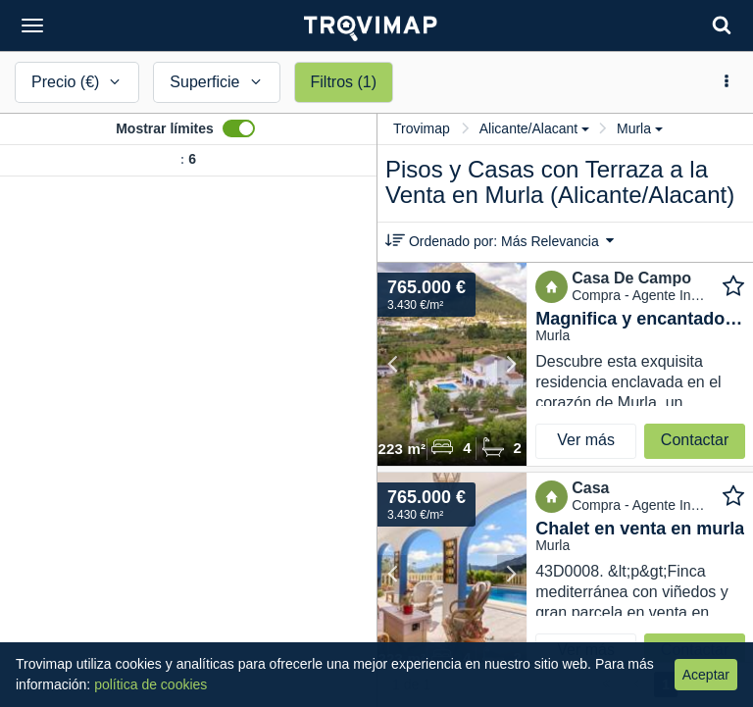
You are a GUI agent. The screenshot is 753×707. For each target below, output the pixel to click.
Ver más (586, 439)
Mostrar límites (165, 128)
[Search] (721, 25)
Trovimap (421, 128)
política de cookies (150, 684)
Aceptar (705, 674)
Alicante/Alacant (534, 128)
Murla (640, 128)
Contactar (694, 439)
